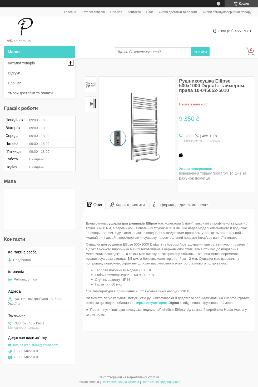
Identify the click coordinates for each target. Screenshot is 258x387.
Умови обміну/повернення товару (226, 12)
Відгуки (14, 73)
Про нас (116, 12)
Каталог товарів (93, 12)
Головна (70, 12)
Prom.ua (154, 377)
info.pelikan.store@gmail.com (35, 345)
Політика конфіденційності (161, 382)
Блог (149, 12)
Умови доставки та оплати (177, 12)
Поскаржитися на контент (120, 382)
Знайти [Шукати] (200, 52)
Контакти (134, 12)
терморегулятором (151, 303)
